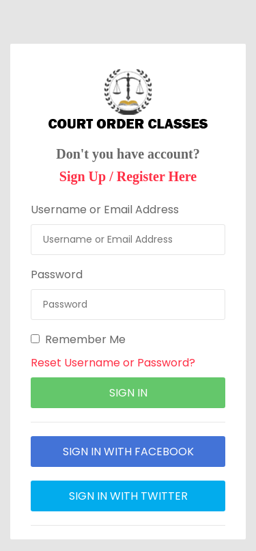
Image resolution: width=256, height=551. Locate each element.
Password (57, 274)
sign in (128, 393)
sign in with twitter (128, 496)
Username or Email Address (105, 209)
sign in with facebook (128, 451)
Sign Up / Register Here (128, 176)
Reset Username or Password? (113, 363)
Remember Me (78, 339)
